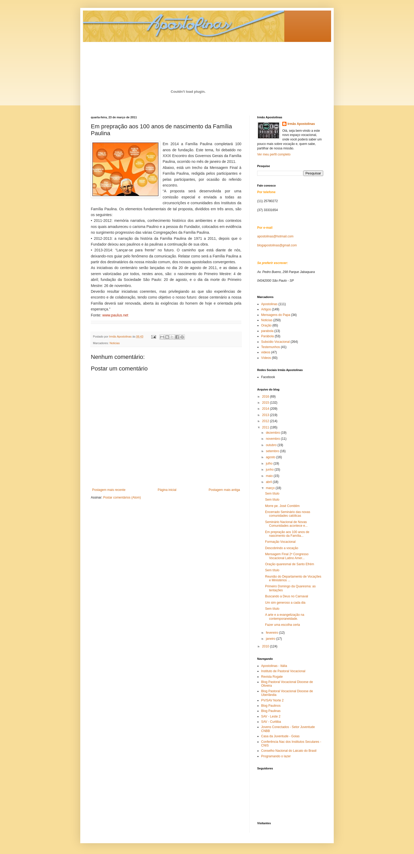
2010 (266, 646)
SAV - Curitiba (271, 722)
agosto (271, 457)
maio (270, 476)
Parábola (267, 336)
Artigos (266, 309)
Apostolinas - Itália (274, 666)
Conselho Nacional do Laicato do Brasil (288, 751)
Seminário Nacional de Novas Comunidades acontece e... (286, 524)
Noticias (115, 343)
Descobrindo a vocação (281, 548)
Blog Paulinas (270, 711)
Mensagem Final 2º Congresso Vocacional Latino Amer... (286, 556)
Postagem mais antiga (224, 490)
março (271, 488)
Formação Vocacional (280, 542)
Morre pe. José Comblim (282, 506)
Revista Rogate (272, 677)
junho (270, 469)
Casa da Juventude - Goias (280, 736)
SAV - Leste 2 (270, 716)
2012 (266, 421)
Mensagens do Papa (275, 315)
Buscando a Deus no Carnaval (286, 596)
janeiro (271, 639)
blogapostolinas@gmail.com (277, 245)
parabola (267, 331)
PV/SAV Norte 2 (272, 700)
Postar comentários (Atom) (122, 497)
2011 (266, 427)
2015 (266, 402)
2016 (266, 396)
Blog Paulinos (270, 705)
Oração (266, 325)
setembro (273, 451)
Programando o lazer (276, 756)
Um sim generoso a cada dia (285, 602)
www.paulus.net (115, 315)
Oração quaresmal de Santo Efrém (289, 564)
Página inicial (167, 490)
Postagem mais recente (108, 490)
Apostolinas (269, 304)
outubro (271, 445)
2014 (266, 409)
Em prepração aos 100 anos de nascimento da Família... (287, 534)
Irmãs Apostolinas (301, 124)
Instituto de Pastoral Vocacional (283, 671)
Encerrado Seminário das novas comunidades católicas (287, 514)
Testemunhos (270, 347)
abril (269, 482)
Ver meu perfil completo (273, 154)
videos (265, 352)
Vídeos (266, 358)
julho (270, 463)
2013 (266, 415)
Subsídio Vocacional (275, 342)
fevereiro (272, 633)
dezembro (273, 433)
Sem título (272, 493)
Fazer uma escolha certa (282, 625)
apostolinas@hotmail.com (275, 236)
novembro (273, 439)
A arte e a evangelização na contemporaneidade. (284, 616)
